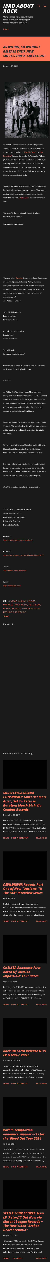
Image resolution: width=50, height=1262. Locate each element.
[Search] (39, 4)
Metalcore (8, 608)
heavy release (28, 601)
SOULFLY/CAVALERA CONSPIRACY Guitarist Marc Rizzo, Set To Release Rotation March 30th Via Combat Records (24, 801)
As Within (15, 601)
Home (6, 29)
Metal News (34, 604)
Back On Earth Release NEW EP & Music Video (24, 1053)
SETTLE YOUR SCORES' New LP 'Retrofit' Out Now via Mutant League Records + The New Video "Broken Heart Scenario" (23, 1221)
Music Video (34, 608)
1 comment (17, 1258)
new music (8, 612)
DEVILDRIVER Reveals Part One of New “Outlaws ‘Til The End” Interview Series (23, 888)
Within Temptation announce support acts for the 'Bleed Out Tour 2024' (23, 1134)
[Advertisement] (24, 719)
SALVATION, (24, 198)
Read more (41, 838)
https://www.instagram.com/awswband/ (17, 540)
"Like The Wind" (29, 152)
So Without (21, 612)
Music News (21, 608)
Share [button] (6, 616)
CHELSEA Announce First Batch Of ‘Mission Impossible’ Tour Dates (22, 971)
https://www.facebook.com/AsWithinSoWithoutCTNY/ (23, 555)
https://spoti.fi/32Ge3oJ (12, 586)
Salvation (19, 278)
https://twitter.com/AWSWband (15, 570)
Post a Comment (19, 838)
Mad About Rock (18, 8)
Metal (24, 604)
